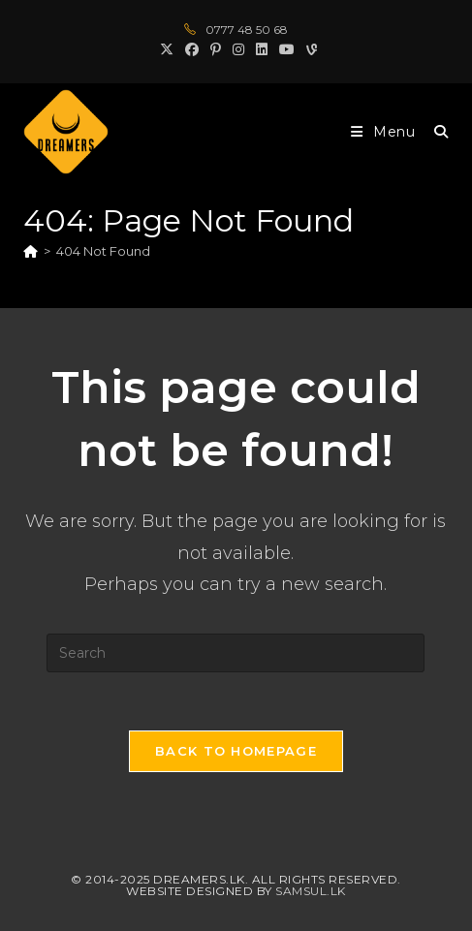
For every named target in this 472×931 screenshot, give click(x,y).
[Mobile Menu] (385, 131)
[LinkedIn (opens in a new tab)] (261, 49)
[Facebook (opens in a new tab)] (192, 49)
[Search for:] (434, 131)
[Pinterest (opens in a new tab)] (216, 49)
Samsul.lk (310, 891)
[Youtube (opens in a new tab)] (286, 49)
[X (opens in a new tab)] (166, 49)
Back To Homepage (236, 751)
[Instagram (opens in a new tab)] (238, 49)
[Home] (30, 251)
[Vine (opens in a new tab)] (308, 49)
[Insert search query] (236, 653)
